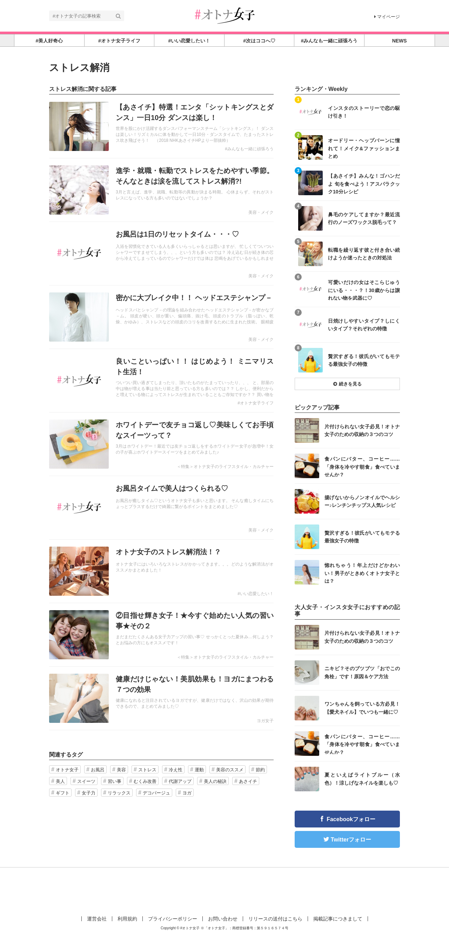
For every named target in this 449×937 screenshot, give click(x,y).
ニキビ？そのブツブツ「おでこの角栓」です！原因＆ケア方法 (362, 672)
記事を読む (161, 126)
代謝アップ (180, 781)
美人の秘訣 (215, 781)
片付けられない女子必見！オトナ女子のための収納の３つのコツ (362, 430)
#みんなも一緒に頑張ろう (249, 148)
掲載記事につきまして (337, 918)
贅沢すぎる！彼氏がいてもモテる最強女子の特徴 (364, 360)
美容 (121, 769)
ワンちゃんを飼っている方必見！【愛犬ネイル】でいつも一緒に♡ (362, 707)
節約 (260, 769)
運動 (199, 769)
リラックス (119, 793)
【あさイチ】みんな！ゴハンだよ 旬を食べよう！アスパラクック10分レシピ (364, 183)
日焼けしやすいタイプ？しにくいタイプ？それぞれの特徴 (364, 324)
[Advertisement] (224, 890)
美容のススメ (229, 769)
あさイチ (248, 781)
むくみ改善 (145, 781)
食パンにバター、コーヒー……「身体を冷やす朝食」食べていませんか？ (362, 466)
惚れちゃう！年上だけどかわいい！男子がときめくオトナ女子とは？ (362, 572)
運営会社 (97, 918)
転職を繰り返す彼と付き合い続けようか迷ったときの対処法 (364, 253)
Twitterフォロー (351, 840)
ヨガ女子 (265, 720)
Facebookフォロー (351, 819)
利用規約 (127, 918)
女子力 (88, 793)
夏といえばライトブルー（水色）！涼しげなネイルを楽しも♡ (362, 778)
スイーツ (86, 781)
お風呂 (98, 769)
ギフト (62, 793)
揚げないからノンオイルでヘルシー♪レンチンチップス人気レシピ (362, 501)
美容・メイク (261, 212)
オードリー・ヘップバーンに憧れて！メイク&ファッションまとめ (364, 148)
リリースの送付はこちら (275, 918)
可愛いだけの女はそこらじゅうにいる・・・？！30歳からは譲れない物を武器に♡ (364, 289)
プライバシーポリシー (172, 918)
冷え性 (175, 769)
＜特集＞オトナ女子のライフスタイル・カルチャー (225, 466)
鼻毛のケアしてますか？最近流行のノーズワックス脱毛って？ (364, 218)
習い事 (114, 781)
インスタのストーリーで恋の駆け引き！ (364, 112)
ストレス (147, 769)
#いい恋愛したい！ (255, 593)
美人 (60, 781)
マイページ (387, 16)
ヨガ (187, 793)
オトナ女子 (67, 769)
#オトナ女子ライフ (255, 403)
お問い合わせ (222, 918)
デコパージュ (156, 793)
